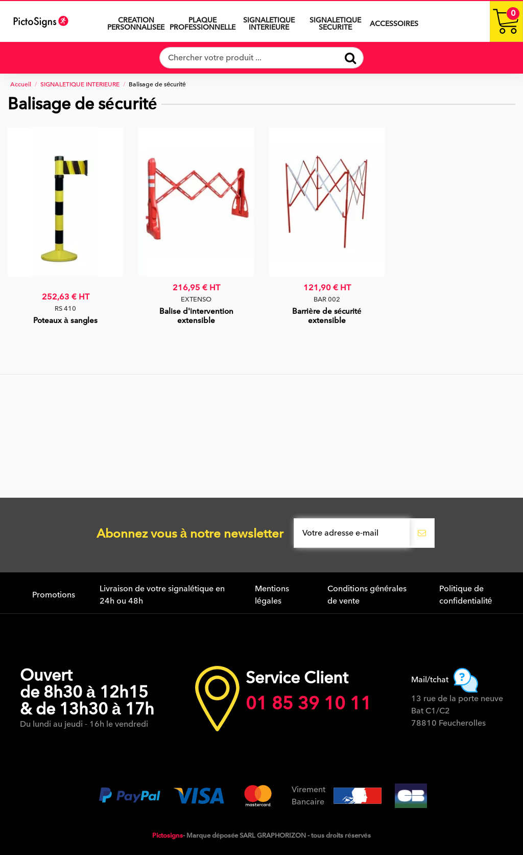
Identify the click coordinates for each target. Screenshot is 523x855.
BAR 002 (327, 299)
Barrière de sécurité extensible (326, 316)
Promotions (53, 594)
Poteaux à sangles (65, 320)
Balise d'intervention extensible (196, 316)
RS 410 (65, 308)
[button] (268, 21)
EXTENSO (196, 299)
